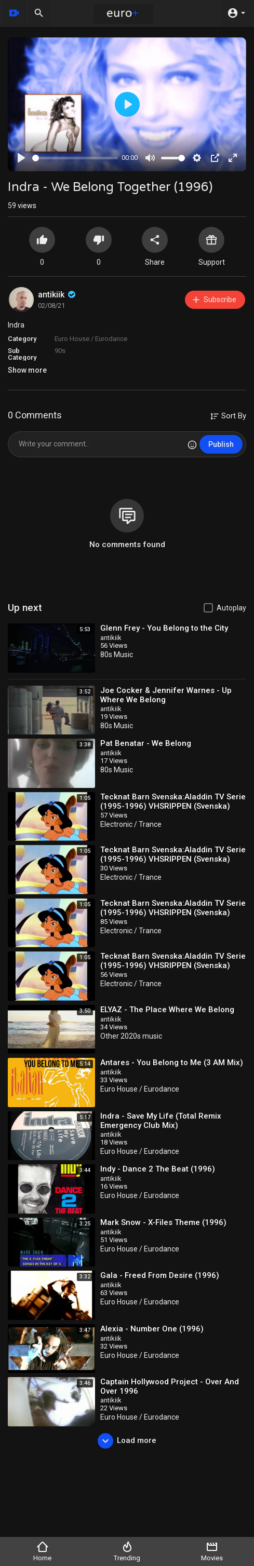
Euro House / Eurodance (91, 339)
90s (60, 351)
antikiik (57, 294)
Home (42, 1551)
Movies (212, 1551)
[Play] (21, 157)
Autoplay (231, 608)
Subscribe (213, 300)
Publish (221, 444)
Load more (127, 1441)
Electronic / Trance (131, 824)
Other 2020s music (131, 1036)
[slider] (75, 158)
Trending (127, 1551)
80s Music (116, 654)
